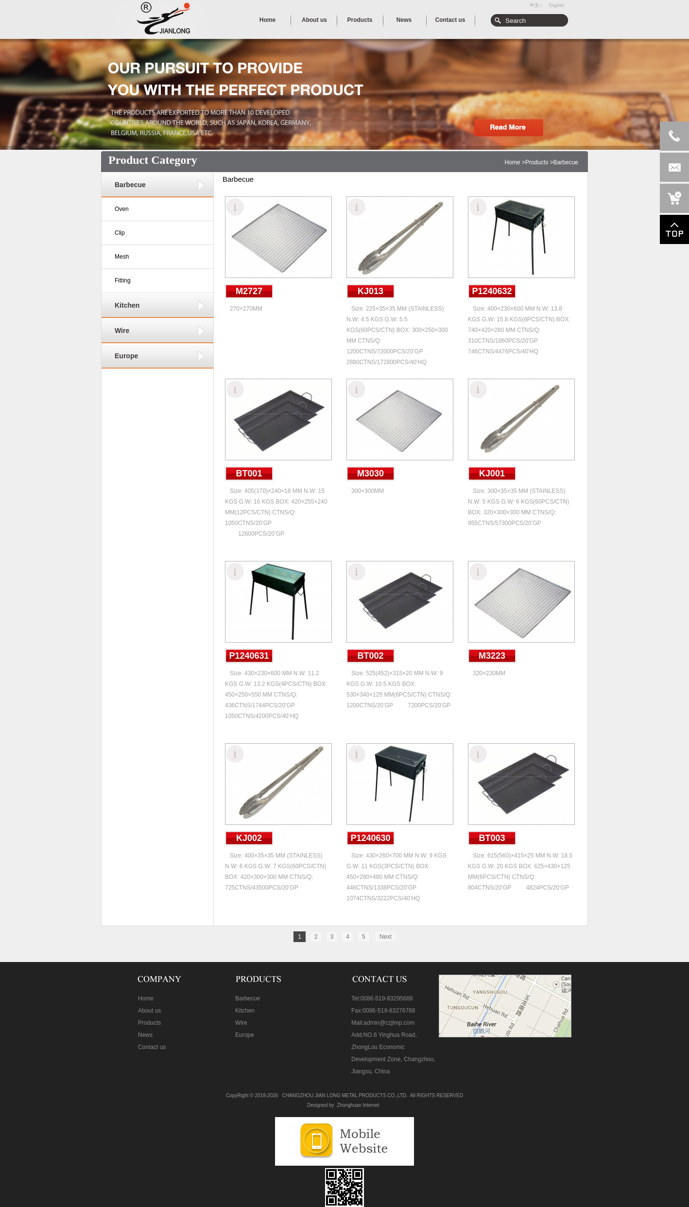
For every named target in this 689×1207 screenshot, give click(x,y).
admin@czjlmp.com (388, 1022)
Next (385, 936)
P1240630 (370, 838)
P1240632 (492, 291)
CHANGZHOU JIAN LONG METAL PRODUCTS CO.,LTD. (345, 1095)
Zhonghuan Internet (358, 1105)
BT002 (370, 656)
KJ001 (492, 473)
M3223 (492, 656)
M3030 (370, 473)
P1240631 (249, 656)
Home (512, 162)
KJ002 (249, 838)
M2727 (249, 291)
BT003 (492, 838)
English (556, 5)
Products (536, 162)
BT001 (249, 473)
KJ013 (370, 291)
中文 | (536, 5)
